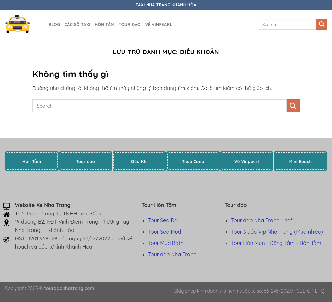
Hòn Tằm (104, 24)
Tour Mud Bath (165, 243)
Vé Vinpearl (158, 24)
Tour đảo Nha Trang (172, 254)
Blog (54, 24)
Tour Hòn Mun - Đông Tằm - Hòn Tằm (276, 243)
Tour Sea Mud (164, 231)
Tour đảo (130, 24)
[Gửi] (321, 24)
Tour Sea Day (164, 220)
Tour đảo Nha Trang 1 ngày (263, 220)
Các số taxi (77, 24)
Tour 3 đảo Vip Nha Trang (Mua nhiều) (277, 231)
